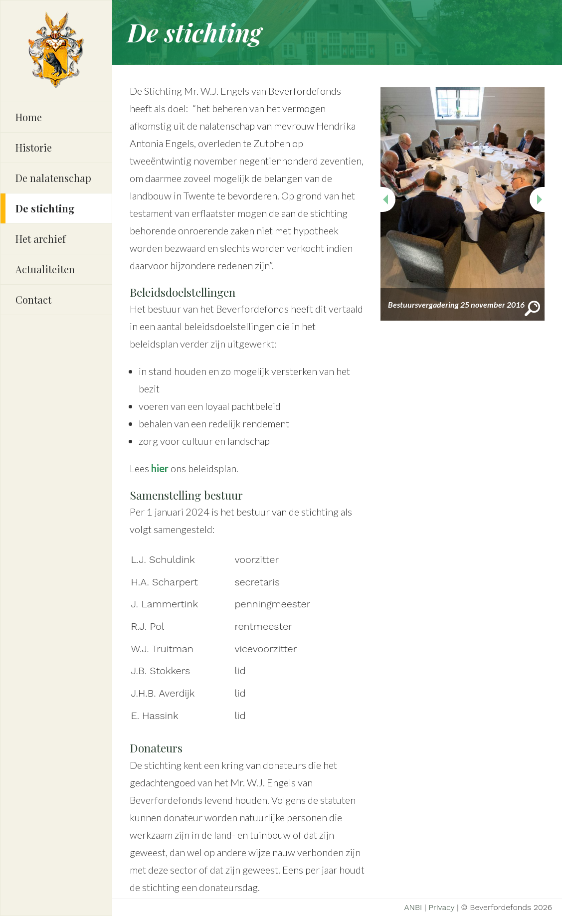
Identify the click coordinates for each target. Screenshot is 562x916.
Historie (33, 147)
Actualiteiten (45, 269)
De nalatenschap (53, 177)
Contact (33, 299)
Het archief (40, 238)
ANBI (413, 907)
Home (28, 117)
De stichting (45, 208)
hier (160, 468)
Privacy (442, 907)
